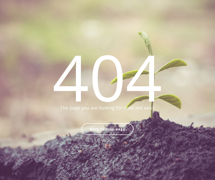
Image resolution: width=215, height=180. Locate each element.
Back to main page (107, 129)
